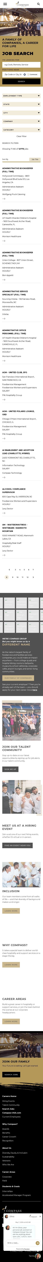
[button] (25, 74)
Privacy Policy (16, 1251)
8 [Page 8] (6, 577)
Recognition (7, 1141)
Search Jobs (11, 1075)
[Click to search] (38, 4)
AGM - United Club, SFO (14, 372)
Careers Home (9, 1096)
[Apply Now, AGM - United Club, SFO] (3, 400)
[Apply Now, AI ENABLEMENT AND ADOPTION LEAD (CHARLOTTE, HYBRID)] (3, 477)
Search (21, 81)
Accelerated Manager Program (16, 1195)
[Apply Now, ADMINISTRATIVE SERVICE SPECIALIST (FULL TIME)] (3, 319)
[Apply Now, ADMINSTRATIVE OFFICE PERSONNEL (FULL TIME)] (3, 361)
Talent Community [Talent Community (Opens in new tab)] (11, 1105)
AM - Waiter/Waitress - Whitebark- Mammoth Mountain (15, 528)
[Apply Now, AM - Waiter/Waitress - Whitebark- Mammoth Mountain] (3, 555)
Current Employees (11, 1117)
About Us (6, 1148)
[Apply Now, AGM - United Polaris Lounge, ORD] (3, 438)
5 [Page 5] (24, 570)
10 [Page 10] (17, 577)
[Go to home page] (22, 4)
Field (4, 1181)
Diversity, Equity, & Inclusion (14, 1153)
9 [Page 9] (12, 577)
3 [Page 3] (15, 570)
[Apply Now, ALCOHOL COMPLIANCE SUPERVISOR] (3, 513)
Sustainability (8, 1157)
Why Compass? (10, 1124)
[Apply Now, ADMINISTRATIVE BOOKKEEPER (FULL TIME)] (3, 199)
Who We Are (8, 1165)
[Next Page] (33, 577)
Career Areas (8, 1172)
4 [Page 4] (19, 570)
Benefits (6, 1133)
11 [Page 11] (22, 577)
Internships (7, 1191)
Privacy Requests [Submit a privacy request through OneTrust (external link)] (33, 1251)
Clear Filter (22, 136)
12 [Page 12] (27, 577)
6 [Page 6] (28, 570)
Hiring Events (8, 1101)
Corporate (7, 1177)
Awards (5, 1129)
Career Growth (9, 1137)
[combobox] (13, 74)
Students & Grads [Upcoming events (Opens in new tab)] (11, 1186)
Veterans (6, 1161)
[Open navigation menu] (5, 4)
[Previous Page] (10, 570)
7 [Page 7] (33, 570)
